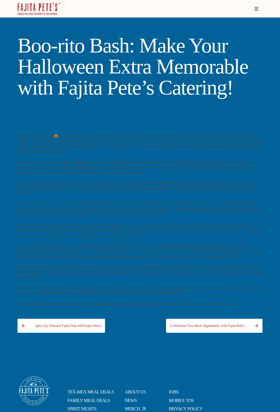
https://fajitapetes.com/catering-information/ (122, 303)
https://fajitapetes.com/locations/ (52, 303)
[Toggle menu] (256, 8)
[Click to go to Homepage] (39, 9)
